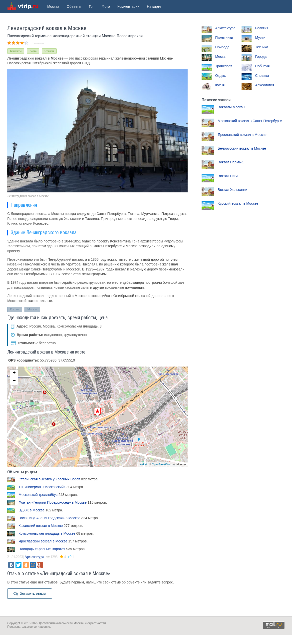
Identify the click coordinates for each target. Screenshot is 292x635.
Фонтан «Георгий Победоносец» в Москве (52, 502)
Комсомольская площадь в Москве (46, 533)
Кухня (220, 85)
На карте (154, 7)
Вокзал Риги (228, 176)
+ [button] (14, 373)
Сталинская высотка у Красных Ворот (49, 479)
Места (220, 57)
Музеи (260, 38)
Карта (32, 50)
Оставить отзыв (29, 593)
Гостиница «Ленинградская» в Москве (49, 518)
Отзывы (49, 50)
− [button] (14, 381)
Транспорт (223, 66)
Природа (222, 47)
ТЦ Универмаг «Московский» (41, 487)
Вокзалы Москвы (231, 107)
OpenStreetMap (161, 464)
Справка (262, 76)
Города (261, 57)
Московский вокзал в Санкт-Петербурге (250, 121)
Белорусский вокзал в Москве (242, 148)
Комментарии (128, 7)
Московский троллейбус (37, 495)
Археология (264, 85)
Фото (106, 7)
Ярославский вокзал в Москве (42, 541)
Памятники (224, 38)
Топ (91, 7)
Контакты (15, 50)
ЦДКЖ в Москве (31, 510)
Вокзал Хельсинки (232, 190)
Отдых (220, 76)
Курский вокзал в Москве (238, 203)
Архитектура (34, 557)
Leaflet (143, 464)
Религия (262, 28)
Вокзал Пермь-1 (231, 162)
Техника (261, 47)
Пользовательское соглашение (28, 626)
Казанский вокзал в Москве (40, 526)
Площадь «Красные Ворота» (41, 549)
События (262, 66)
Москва (53, 7)
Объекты (74, 7)
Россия (14, 309)
